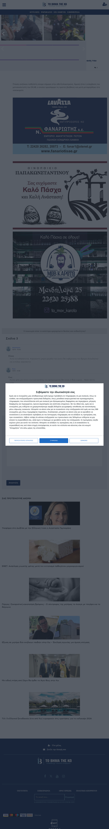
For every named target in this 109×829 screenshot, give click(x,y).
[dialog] (54, 414)
